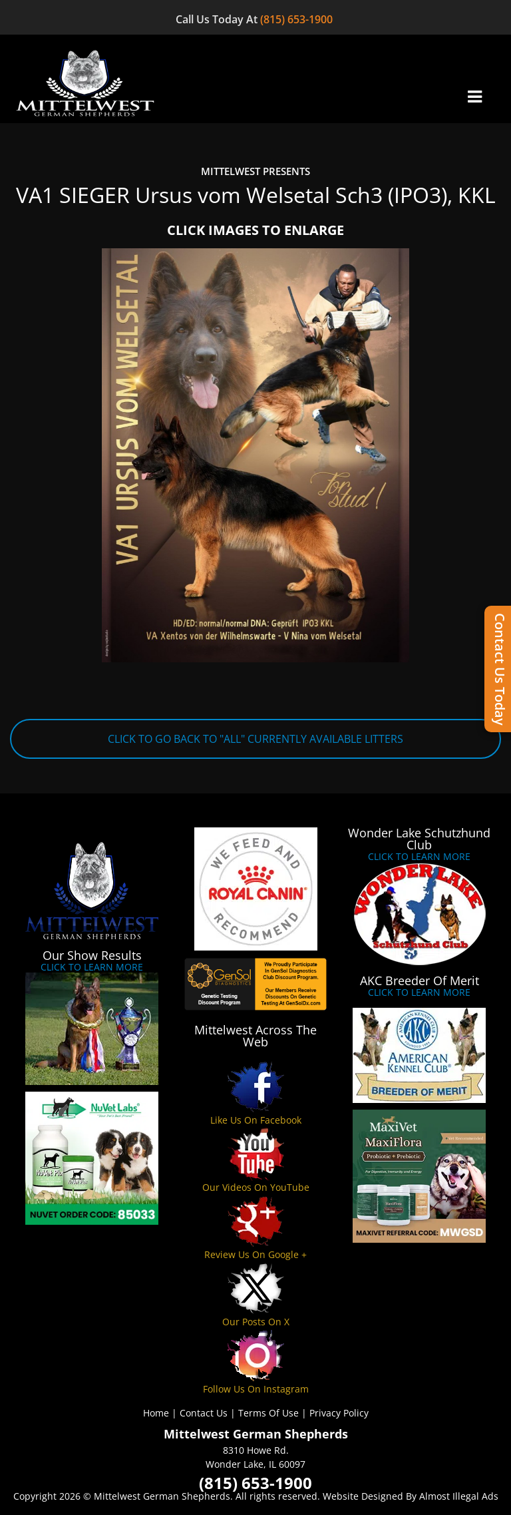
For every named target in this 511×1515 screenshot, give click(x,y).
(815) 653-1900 (297, 19)
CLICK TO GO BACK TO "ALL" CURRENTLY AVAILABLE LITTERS (255, 739)
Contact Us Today (500, 669)
